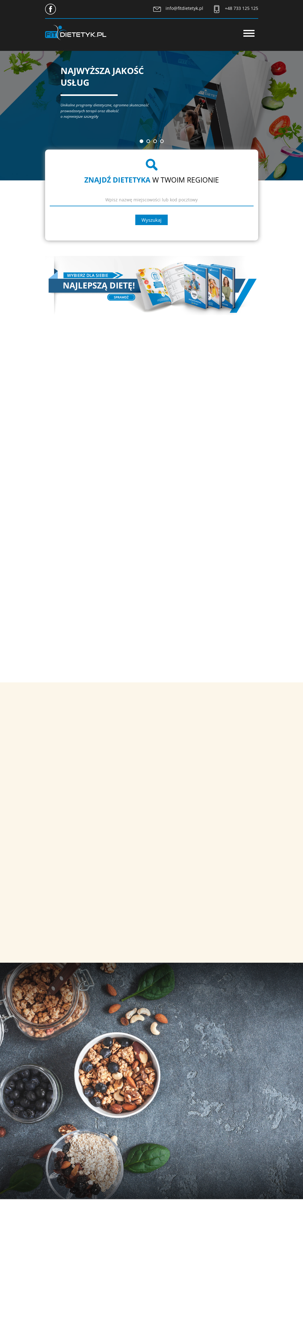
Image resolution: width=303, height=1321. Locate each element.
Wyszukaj (151, 220)
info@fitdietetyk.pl (184, 8)
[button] (141, 141)
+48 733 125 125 (241, 8)
